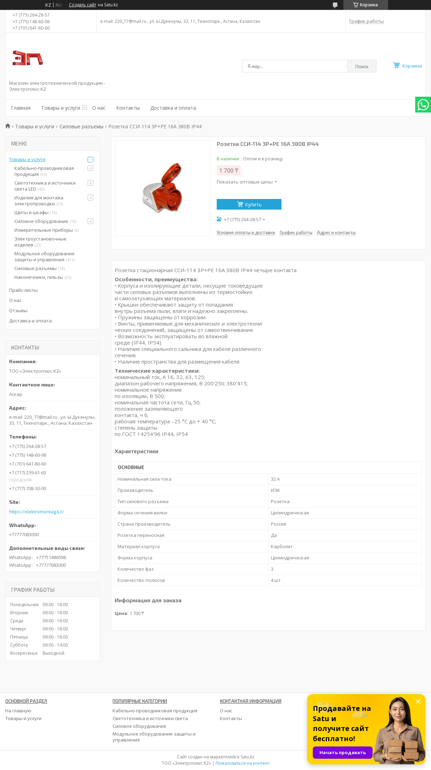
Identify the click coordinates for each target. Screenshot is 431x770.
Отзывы (18, 310)
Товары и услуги (60, 107)
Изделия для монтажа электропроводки (38, 200)
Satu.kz (247, 757)
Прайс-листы (23, 290)
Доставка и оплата (173, 107)
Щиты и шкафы (31, 212)
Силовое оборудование (41, 221)
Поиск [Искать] (362, 66)
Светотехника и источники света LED (45, 186)
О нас (99, 107)
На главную (18, 710)
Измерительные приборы (43, 230)
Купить (253, 204)
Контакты (128, 107)
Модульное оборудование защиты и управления (44, 256)
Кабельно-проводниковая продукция (44, 171)
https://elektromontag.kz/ (36, 512)
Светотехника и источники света (150, 718)
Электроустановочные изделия (40, 242)
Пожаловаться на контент (243, 763)
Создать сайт (82, 4)
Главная (21, 107)
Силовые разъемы (81, 126)
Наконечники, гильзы (38, 277)
